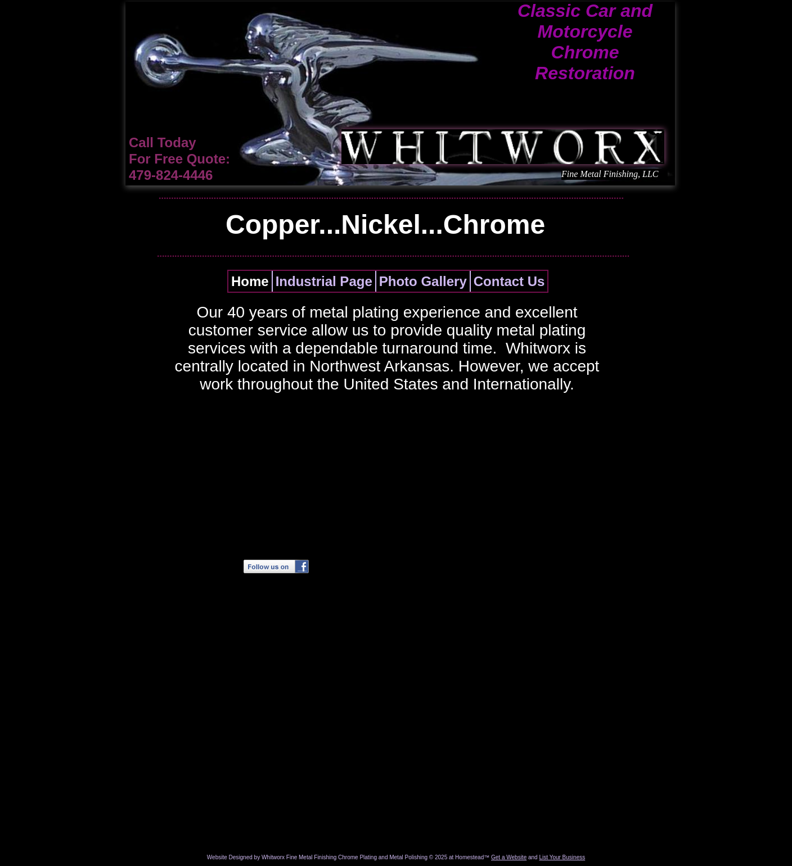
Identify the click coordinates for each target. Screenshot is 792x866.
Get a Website (508, 857)
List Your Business (562, 857)
